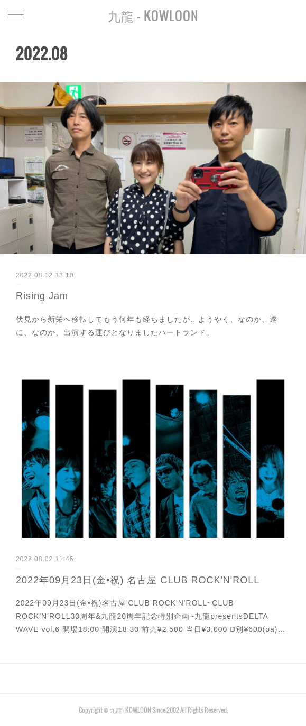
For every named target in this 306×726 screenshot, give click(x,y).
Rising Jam (42, 296)
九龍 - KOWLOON (153, 15)
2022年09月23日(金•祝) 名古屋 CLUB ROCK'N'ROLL (137, 580)
